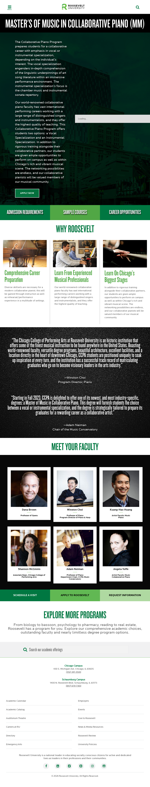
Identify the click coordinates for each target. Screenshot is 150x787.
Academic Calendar (16, 701)
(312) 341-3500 (73, 672)
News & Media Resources (90, 727)
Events (81, 709)
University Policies (87, 744)
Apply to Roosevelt (75, 595)
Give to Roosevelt (86, 718)
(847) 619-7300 (73, 686)
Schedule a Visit (25, 595)
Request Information (125, 595)
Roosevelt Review (87, 735)
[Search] (24, 648)
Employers (83, 701)
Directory (10, 735)
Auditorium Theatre (16, 718)
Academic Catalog (15, 709)
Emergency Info (14, 744)
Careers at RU (13, 727)
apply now (27, 193)
